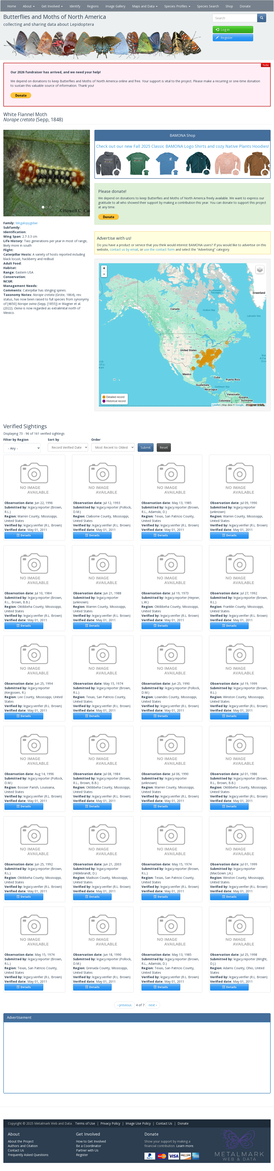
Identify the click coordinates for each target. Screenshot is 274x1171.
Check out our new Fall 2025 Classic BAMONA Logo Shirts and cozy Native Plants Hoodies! (182, 146)
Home (11, 6)
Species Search (208, 6)
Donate (245, 6)
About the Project (21, 1141)
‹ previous (124, 1005)
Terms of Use (85, 1123)
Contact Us (164, 1123)
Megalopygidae (26, 223)
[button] (9, 173)
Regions (93, 6)
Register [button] (224, 37)
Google (239, 405)
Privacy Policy (110, 1123)
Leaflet (216, 405)
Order (95, 439)
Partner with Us (87, 1150)
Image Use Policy (138, 1123)
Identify (75, 6)
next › (153, 1005)
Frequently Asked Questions (28, 1155)
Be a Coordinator (88, 1146)
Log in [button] (223, 29)
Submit (146, 447)
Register (82, 1155)
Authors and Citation (23, 1146)
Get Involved (52, 6)
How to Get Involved (91, 1141)
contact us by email (124, 249)
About (29, 6)
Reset (164, 447)
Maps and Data (145, 6)
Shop (229, 6)
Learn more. (185, 1146)
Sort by (53, 439)
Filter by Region (15, 439)
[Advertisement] (137, 1057)
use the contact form (159, 249)
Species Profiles (177, 6)
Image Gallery (115, 6)
